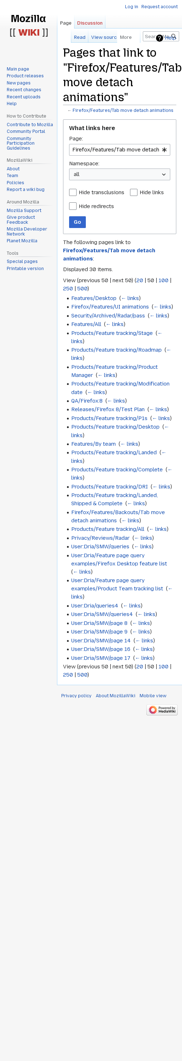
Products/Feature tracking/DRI (109, 486)
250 (68, 288)
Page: (76, 138)
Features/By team (93, 444)
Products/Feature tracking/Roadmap (116, 350)
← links (130, 298)
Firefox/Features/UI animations (110, 307)
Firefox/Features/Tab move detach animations (123, 110)
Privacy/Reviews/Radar (100, 538)
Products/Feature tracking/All (107, 529)
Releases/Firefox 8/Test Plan (108, 409)
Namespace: (84, 163)
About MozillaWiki (115, 695)
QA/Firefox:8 (87, 401)
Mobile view (153, 695)
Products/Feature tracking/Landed (114, 452)
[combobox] (119, 150)
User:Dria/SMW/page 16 (100, 649)
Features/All (86, 324)
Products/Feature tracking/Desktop (115, 427)
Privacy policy (76, 695)
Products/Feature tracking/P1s (109, 418)
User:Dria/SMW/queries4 (102, 614)
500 (82, 288)
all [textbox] (76, 174)
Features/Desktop (93, 298)
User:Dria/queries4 (94, 605)
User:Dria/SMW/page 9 (99, 631)
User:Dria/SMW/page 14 (101, 640)
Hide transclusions (101, 192)
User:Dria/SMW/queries (100, 546)
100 (163, 280)
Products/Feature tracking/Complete (117, 469)
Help (170, 38)
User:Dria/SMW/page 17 (100, 658)
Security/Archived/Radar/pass (108, 315)
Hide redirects (96, 206)
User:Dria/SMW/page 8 (99, 623)
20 (139, 280)
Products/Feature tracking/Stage (112, 333)
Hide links (152, 192)
